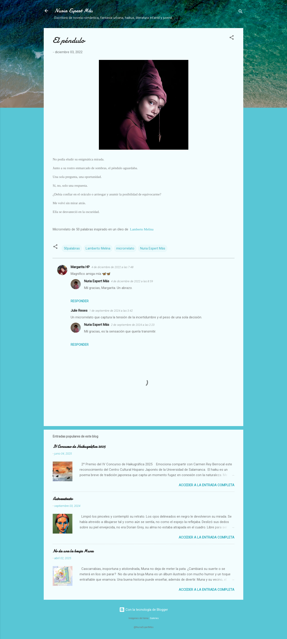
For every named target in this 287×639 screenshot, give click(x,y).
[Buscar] (240, 12)
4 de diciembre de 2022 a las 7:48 (112, 267)
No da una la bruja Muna (73, 551)
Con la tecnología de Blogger (143, 610)
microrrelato (125, 248)
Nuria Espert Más (73, 10)
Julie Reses (79, 311)
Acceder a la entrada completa (206, 485)
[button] (231, 38)
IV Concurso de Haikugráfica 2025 (79, 446)
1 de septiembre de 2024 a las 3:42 (111, 310)
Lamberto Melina (142, 229)
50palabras (72, 248)
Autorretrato (63, 499)
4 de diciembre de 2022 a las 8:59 (132, 281)
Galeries (154, 618)
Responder (80, 301)
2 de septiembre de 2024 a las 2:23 (132, 324)
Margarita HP (80, 267)
